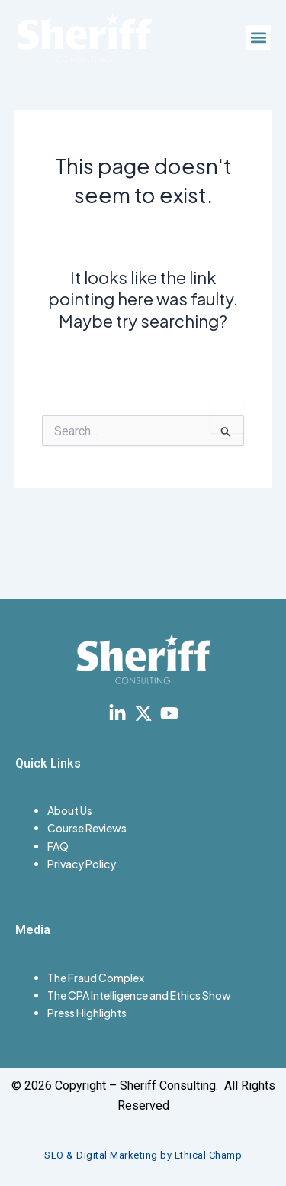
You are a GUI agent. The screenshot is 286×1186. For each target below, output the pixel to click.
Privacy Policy (81, 864)
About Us (69, 810)
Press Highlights (87, 1013)
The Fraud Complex (95, 977)
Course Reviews (87, 828)
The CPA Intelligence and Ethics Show (139, 995)
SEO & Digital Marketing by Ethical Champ (143, 1155)
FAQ (58, 846)
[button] (258, 37)
